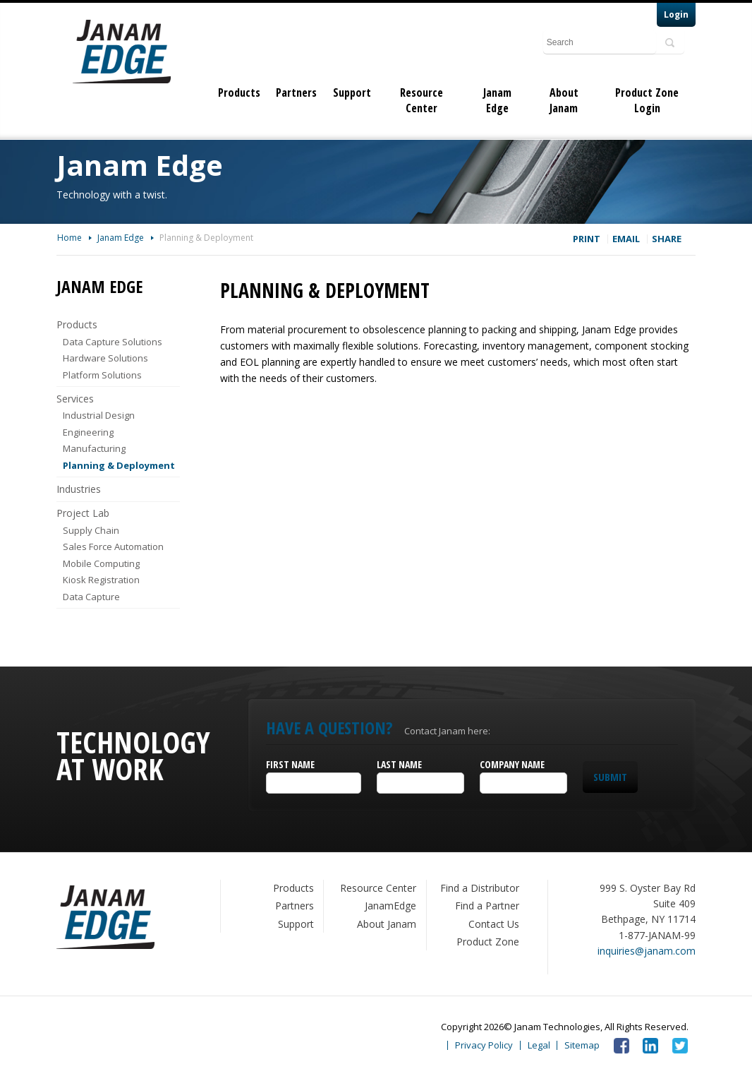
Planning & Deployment (206, 238)
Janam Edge (497, 100)
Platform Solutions (102, 375)
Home (69, 238)
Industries (78, 489)
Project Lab (82, 513)
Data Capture (91, 596)
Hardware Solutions (105, 358)
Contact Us (493, 924)
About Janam (564, 100)
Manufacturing (94, 448)
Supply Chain (91, 530)
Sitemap (582, 1045)
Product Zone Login (647, 100)
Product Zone (487, 941)
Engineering (88, 432)
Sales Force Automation (113, 546)
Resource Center (421, 100)
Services (75, 398)
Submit (610, 777)
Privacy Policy (484, 1045)
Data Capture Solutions (112, 341)
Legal (539, 1045)
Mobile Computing (101, 563)
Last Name (399, 764)
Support (352, 92)
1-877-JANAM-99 (657, 935)
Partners (296, 92)
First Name (290, 764)
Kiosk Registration (101, 579)
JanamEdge (390, 905)
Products (239, 92)
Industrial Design (99, 415)
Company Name (512, 764)
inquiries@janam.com (647, 950)
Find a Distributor (479, 888)
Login (676, 14)
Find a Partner (487, 905)
